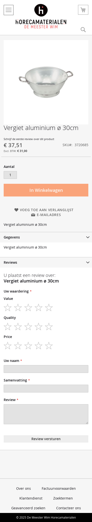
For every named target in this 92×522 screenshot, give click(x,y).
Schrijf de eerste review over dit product (29, 139)
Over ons (23, 488)
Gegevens (12, 237)
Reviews (10, 262)
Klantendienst (30, 498)
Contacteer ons (68, 508)
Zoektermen (63, 498)
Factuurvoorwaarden (59, 488)
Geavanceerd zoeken (28, 508)
